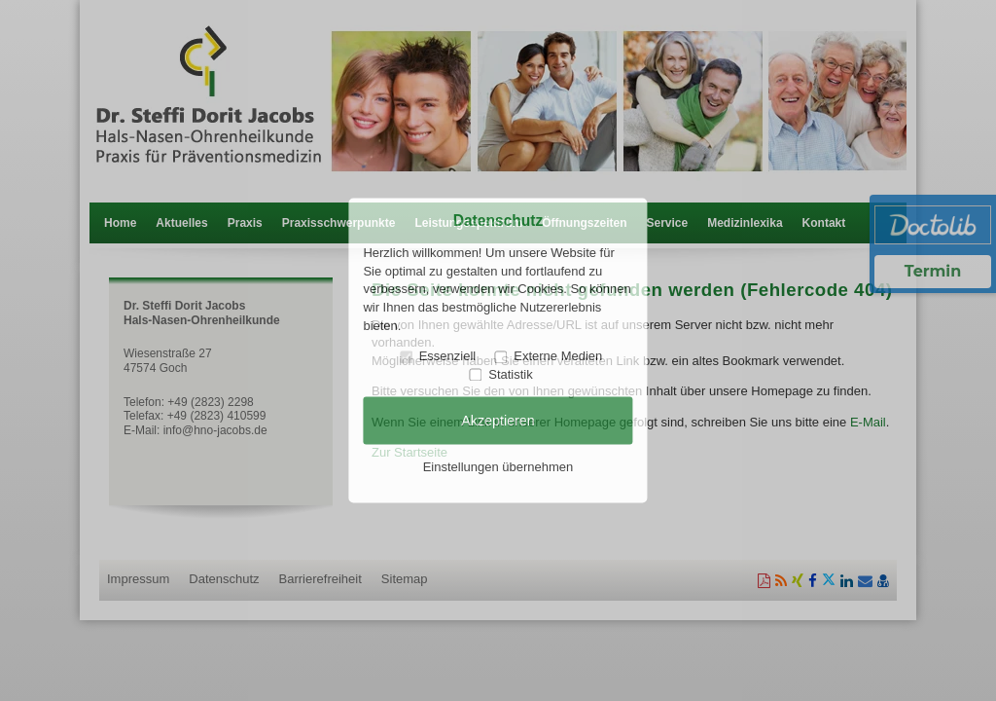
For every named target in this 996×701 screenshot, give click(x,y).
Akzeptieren (498, 420)
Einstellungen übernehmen (498, 467)
